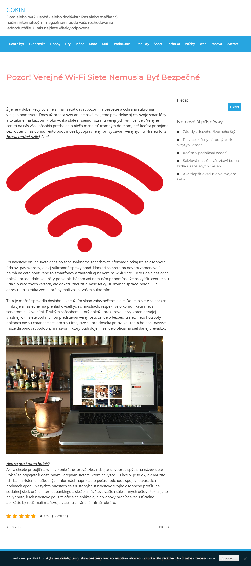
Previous (14, 526)
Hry (68, 44)
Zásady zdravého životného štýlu (210, 131)
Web (203, 44)
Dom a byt (16, 44)
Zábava (216, 44)
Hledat (182, 100)
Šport (158, 44)
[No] (244, 558)
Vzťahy (190, 44)
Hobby (55, 44)
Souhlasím (229, 558)
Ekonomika (37, 44)
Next (164, 526)
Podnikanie (122, 44)
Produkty (142, 44)
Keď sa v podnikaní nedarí (205, 153)
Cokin (15, 9)
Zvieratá (232, 44)
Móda (79, 44)
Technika (173, 44)
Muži (105, 44)
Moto (93, 44)
